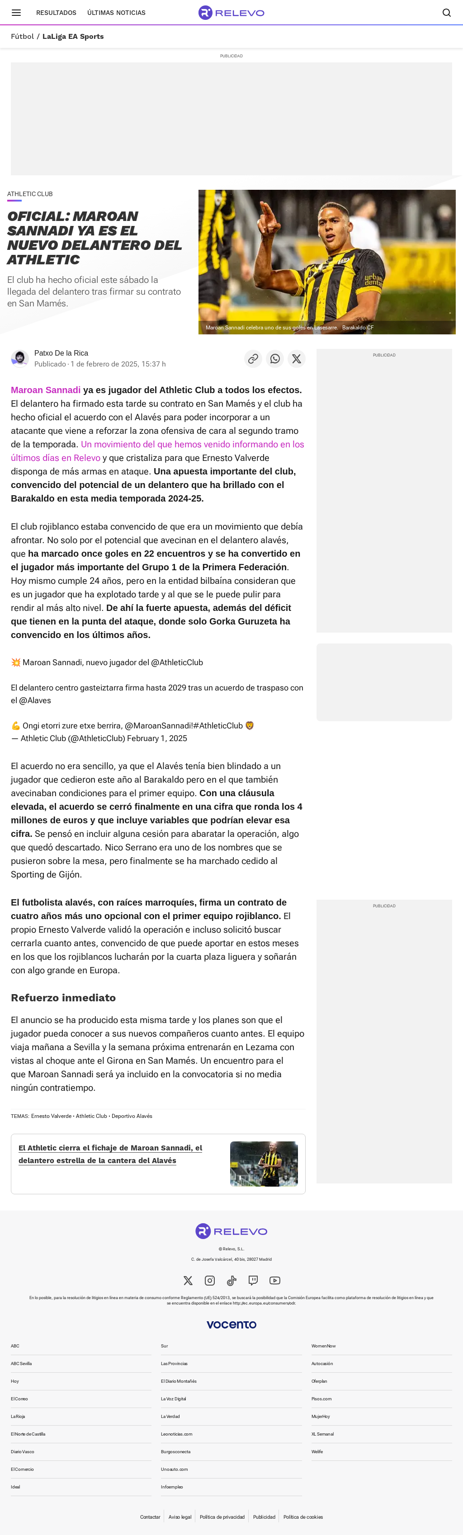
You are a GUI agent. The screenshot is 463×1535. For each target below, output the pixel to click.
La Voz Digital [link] (173, 1398)
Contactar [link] (150, 1517)
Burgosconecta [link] (175, 1451)
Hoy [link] (15, 1381)
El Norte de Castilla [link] (28, 1434)
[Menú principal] (16, 13)
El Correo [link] (19, 1398)
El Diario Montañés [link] (178, 1381)
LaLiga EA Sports (73, 37)
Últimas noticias (116, 12)
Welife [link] (317, 1451)
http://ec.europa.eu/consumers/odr (264, 1303)
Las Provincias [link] (174, 1363)
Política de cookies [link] (303, 1517)
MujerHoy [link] (321, 1416)
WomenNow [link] (324, 1345)
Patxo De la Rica (61, 353)
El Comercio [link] (22, 1469)
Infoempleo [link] (172, 1486)
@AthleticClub (177, 662)
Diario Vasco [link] (22, 1451)
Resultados (56, 12)
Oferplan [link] (319, 1381)
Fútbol (22, 37)
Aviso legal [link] (180, 1517)
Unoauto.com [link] (174, 1469)
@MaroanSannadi (158, 725)
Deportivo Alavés (132, 1116)
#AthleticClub (218, 725)
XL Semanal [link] (323, 1434)
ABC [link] (15, 1345)
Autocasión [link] (322, 1363)
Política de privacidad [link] (222, 1517)
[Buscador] (447, 13)
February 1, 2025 (157, 738)
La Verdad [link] (170, 1416)
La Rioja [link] (18, 1416)
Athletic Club (91, 1116)
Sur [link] (164, 1345)
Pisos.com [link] (322, 1398)
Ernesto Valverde (51, 1116)
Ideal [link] (15, 1486)
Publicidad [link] (264, 1517)
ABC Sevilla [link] (21, 1363)
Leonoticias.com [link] (177, 1434)
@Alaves (35, 700)
